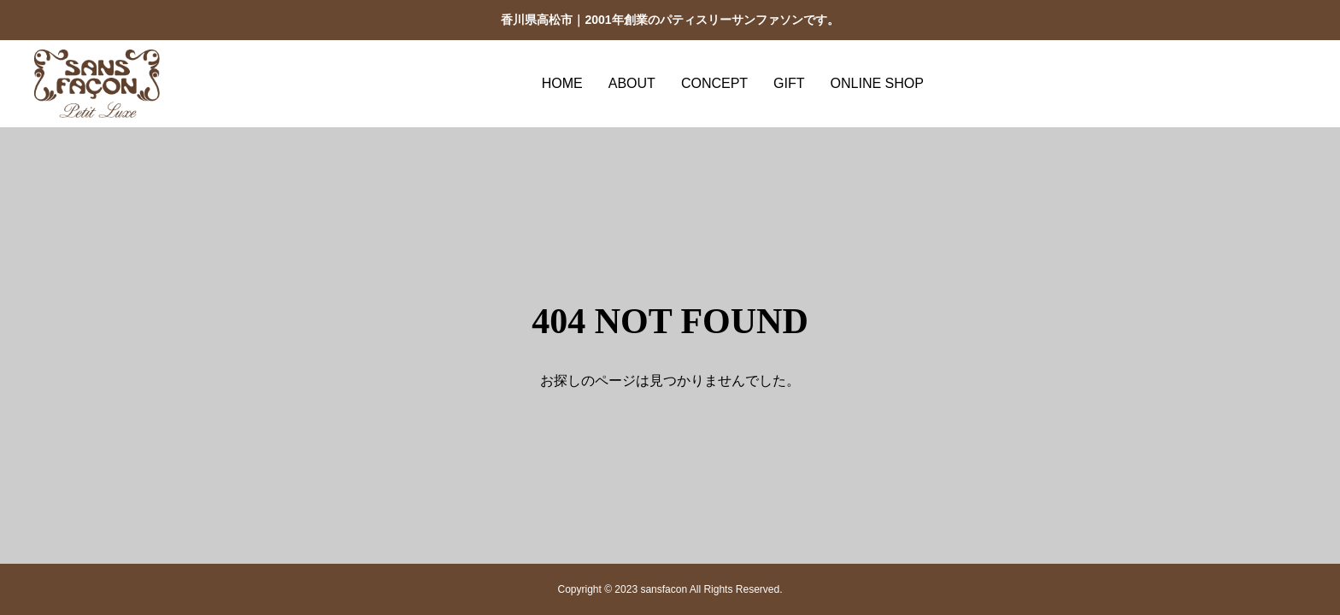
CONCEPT (714, 83)
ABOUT (631, 83)
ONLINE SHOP (877, 83)
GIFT (788, 83)
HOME (562, 83)
